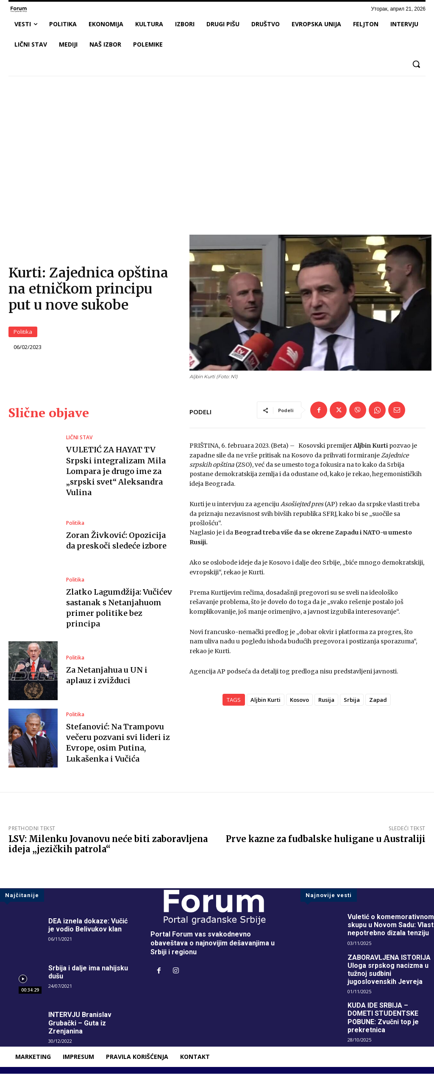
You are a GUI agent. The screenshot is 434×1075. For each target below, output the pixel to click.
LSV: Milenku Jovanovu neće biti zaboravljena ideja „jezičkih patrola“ (108, 845)
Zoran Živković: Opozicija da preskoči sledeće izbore (116, 542)
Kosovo (299, 701)
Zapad (378, 701)
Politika (22, 332)
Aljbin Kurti (265, 701)
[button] (416, 64)
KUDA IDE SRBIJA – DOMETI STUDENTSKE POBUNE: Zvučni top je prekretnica (383, 1019)
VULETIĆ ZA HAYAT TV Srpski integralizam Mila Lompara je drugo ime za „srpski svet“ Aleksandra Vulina (116, 472)
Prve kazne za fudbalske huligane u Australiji (326, 840)
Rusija (326, 701)
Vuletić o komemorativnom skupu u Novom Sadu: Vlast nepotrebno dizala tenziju (391, 926)
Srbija (352, 701)
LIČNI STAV (79, 439)
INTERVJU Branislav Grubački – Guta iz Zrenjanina (79, 1024)
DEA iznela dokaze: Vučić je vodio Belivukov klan (88, 926)
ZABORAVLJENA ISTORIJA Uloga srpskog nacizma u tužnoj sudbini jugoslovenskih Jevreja (389, 971)
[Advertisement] (217, 145)
